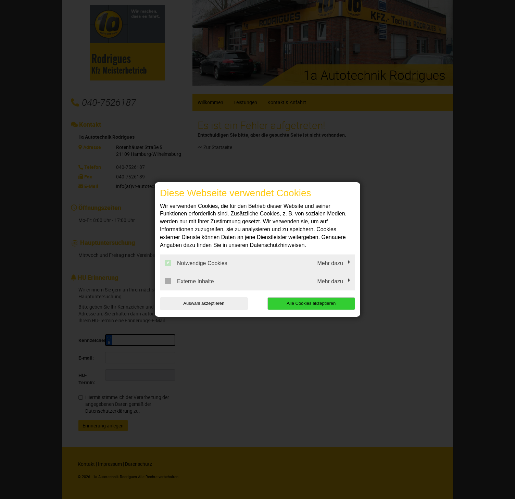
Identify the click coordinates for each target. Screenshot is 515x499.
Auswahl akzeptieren (203, 303)
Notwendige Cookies (196, 263)
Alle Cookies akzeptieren (311, 303)
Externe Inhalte (189, 281)
